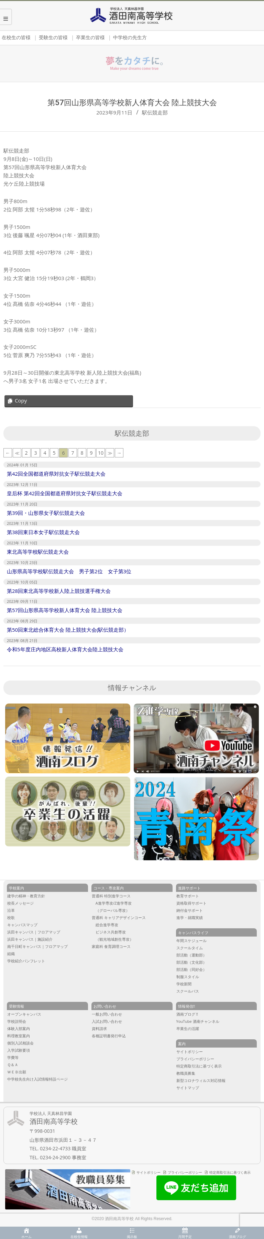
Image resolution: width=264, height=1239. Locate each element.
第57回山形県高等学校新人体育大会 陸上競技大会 (64, 610)
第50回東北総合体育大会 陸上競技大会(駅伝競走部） (68, 629)
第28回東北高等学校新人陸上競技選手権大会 (59, 590)
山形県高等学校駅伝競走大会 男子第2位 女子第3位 (69, 571)
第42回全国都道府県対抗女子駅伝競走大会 (56, 473)
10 (100, 453)
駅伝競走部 (155, 112)
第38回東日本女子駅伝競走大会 (43, 532)
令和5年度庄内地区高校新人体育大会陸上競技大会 (65, 649)
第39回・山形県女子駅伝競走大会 (46, 512)
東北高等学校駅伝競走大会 (38, 551)
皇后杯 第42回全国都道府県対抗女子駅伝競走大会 (64, 493)
